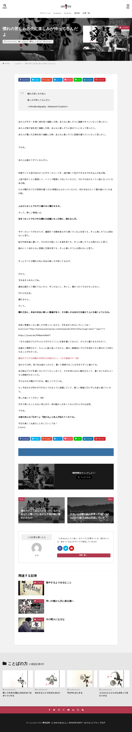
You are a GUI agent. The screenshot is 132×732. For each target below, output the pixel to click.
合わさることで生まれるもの (47, 693)
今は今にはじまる (74, 693)
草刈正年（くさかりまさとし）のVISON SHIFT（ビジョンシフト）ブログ (74, 723)
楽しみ (34, 42)
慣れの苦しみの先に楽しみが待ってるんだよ (40, 63)
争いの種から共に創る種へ (60, 600)
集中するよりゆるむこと (59, 582)
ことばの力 (24, 42)
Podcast (67, 13)
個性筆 (77, 13)
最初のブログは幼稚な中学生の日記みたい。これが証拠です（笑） (49, 358)
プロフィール (45, 13)
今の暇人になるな (55, 619)
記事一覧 (86, 13)
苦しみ (39, 42)
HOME (7, 63)
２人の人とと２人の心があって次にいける (113, 694)
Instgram (57, 13)
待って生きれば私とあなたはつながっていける (17, 694)
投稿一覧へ (83, 555)
